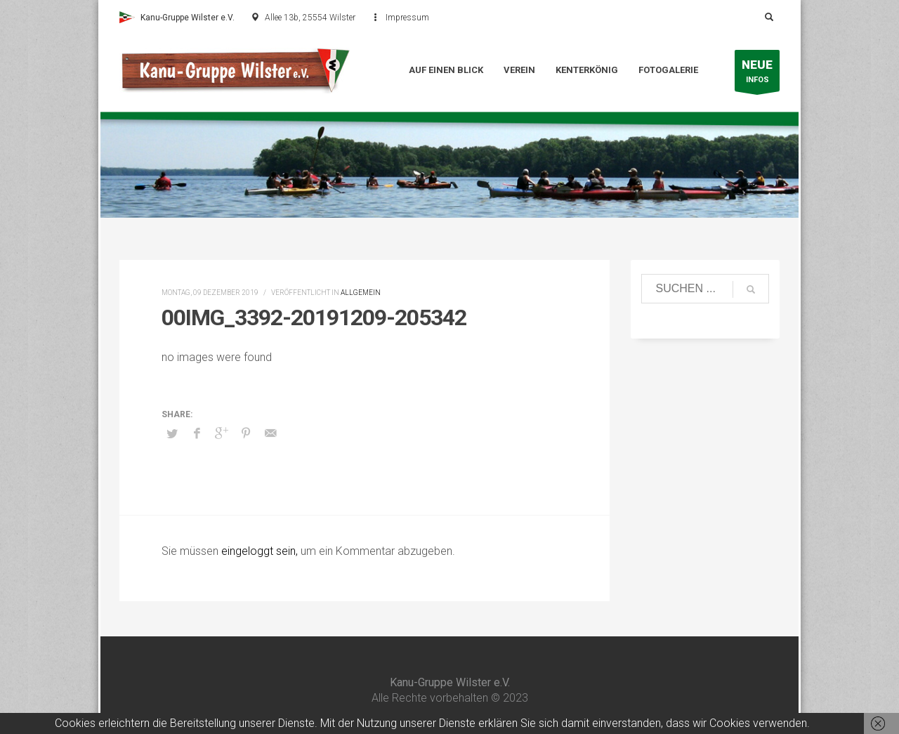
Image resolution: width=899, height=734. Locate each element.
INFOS (757, 74)
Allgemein (361, 292)
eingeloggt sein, (261, 551)
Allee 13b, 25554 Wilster (310, 17)
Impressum (407, 17)
